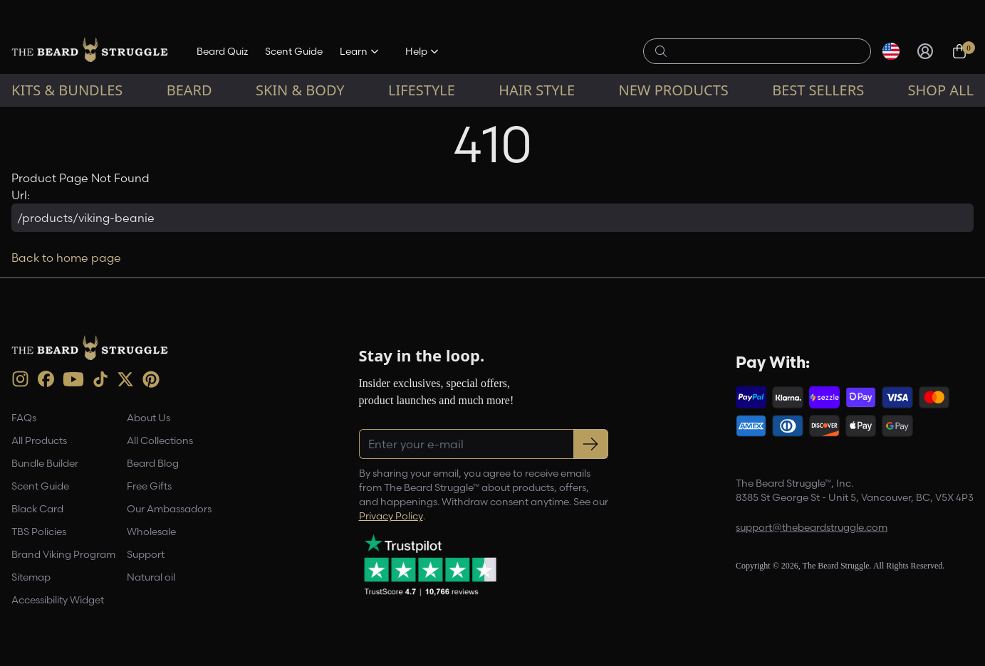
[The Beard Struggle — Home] (89, 51)
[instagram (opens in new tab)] (20, 379)
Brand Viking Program (63, 554)
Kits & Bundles (67, 90)
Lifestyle (421, 90)
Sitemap (31, 577)
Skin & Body (300, 90)
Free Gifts (149, 486)
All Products (39, 440)
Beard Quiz (222, 51)
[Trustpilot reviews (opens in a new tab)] (430, 565)
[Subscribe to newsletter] (590, 444)
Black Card (37, 508)
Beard (189, 90)
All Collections (160, 440)
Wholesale (151, 531)
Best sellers (818, 90)
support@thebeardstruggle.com (811, 527)
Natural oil (151, 577)
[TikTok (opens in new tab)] (100, 379)
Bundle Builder (44, 463)
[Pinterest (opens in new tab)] (151, 379)
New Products (674, 90)
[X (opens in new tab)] (125, 379)
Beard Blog (153, 463)
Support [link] (146, 554)
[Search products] (765, 51)
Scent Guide (294, 51)
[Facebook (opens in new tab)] (46, 379)
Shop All (941, 90)
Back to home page (66, 257)
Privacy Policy (391, 515)
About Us (148, 417)
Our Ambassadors (169, 508)
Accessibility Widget (57, 599)
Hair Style (537, 90)
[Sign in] (925, 51)
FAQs (23, 417)
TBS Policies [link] (38, 531)
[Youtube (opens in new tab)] (73, 379)
